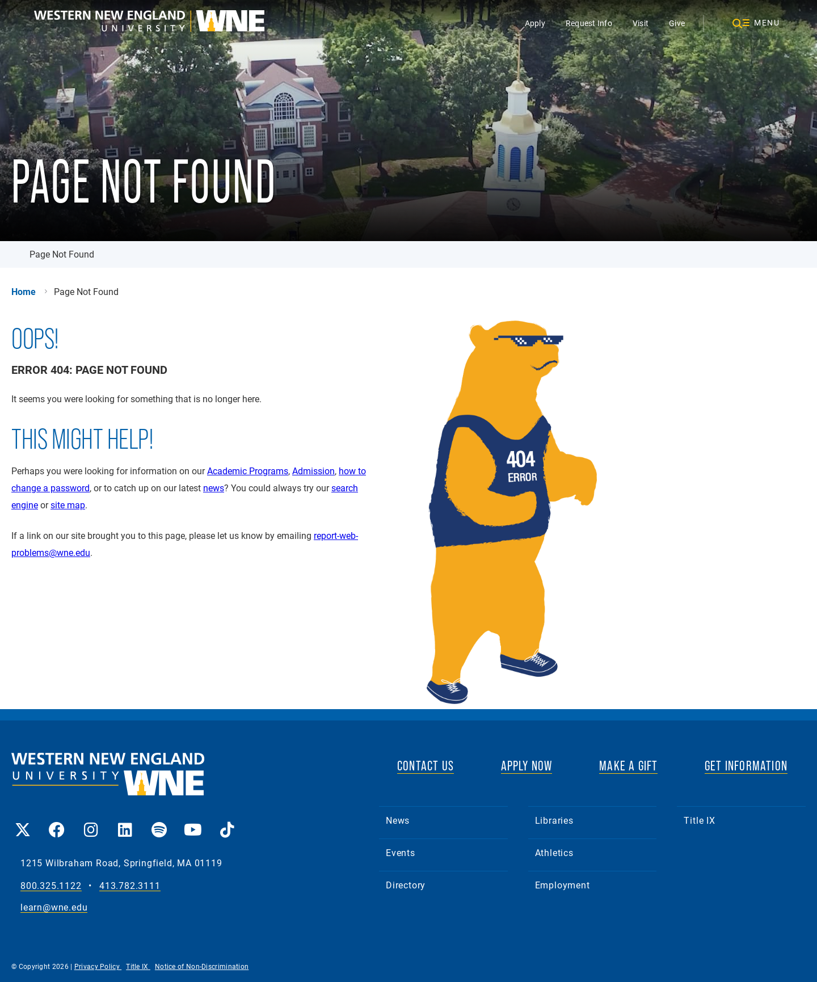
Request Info (589, 23)
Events (400, 852)
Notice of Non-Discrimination (202, 966)
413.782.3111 (130, 885)
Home (23, 291)
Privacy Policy (98, 966)
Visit (640, 23)
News (398, 820)
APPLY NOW (527, 765)
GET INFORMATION (746, 765)
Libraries (554, 820)
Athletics (554, 852)
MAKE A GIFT (628, 765)
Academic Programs (247, 471)
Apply (535, 23)
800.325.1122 (51, 885)
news (213, 488)
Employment (562, 885)
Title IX (699, 820)
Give (677, 23)
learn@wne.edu (53, 907)
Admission (313, 471)
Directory (406, 885)
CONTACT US (425, 765)
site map (67, 505)
